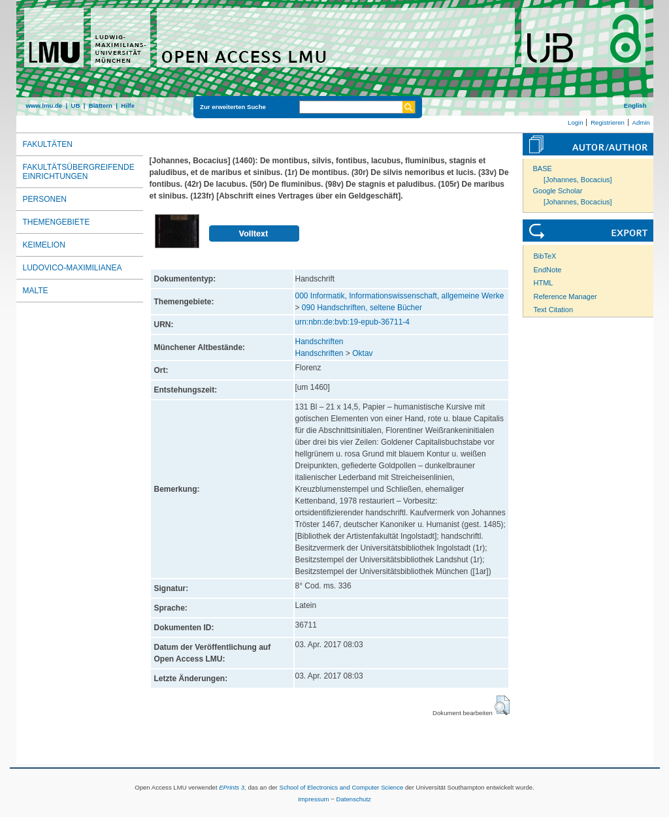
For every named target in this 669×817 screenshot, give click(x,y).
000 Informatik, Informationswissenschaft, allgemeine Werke (399, 295)
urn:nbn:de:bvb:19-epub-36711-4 (352, 322)
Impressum (313, 799)
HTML (543, 283)
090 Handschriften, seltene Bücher (362, 307)
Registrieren (608, 122)
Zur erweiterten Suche (233, 106)
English (635, 105)
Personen (45, 199)
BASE (542, 168)
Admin (641, 122)
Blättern (100, 105)
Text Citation (554, 309)
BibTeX (545, 256)
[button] (502, 705)
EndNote (548, 270)
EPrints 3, (232, 787)
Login (575, 122)
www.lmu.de (44, 105)
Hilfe (128, 105)
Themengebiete (56, 222)
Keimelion (44, 244)
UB (75, 105)
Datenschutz (353, 799)
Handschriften (319, 341)
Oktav (362, 353)
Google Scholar (558, 191)
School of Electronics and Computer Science (341, 787)
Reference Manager (565, 296)
